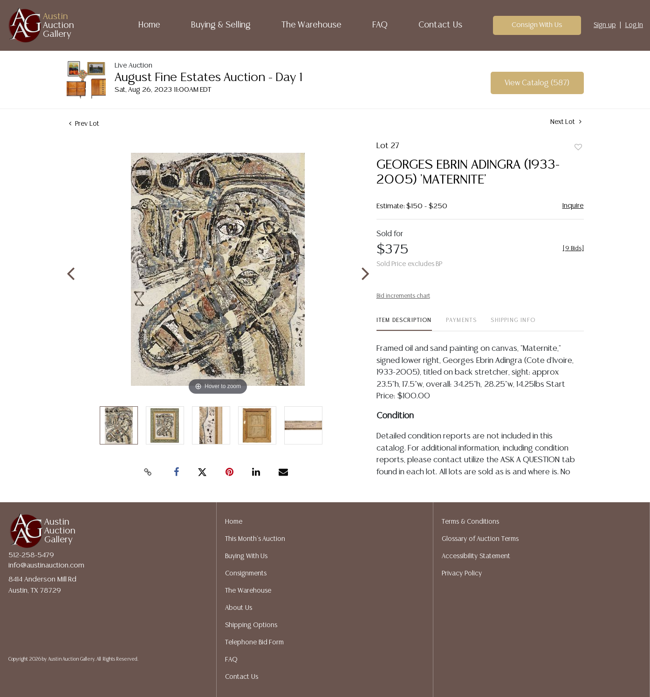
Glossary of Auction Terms (480, 539)
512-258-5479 (31, 555)
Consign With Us (537, 24)
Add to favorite (578, 147)
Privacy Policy (462, 573)
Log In (634, 25)
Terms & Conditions (470, 522)
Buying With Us (246, 556)
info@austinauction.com (46, 565)
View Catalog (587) (537, 83)
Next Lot (566, 121)
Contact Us (440, 25)
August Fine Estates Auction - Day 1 (208, 77)
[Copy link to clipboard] (148, 472)
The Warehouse (311, 25)
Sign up (605, 25)
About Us (238, 608)
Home (149, 25)
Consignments (246, 573)
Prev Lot (84, 124)
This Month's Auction (255, 539)
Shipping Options (251, 625)
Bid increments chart (403, 296)
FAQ (380, 25)
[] (573, 248)
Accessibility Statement (476, 556)
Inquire (573, 205)
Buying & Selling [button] (221, 25)
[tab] (404, 324)
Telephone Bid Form (254, 642)
